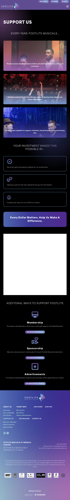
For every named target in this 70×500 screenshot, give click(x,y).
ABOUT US (7, 407)
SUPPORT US (8, 418)
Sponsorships (7, 427)
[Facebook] (4, 433)
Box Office (20, 413)
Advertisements (9, 424)
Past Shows (7, 415)
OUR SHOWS (38, 407)
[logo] (10, 6)
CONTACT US (36, 418)
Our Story (6, 410)
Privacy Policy (35, 491)
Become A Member (10, 422)
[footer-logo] (35, 398)
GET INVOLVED (24, 418)
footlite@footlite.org (60, 446)
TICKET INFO (21, 407)
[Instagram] (8, 433)
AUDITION (48, 407)
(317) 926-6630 (62, 444)
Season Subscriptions (23, 415)
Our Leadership (8, 413)
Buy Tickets (20, 410)
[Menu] (67, 6)
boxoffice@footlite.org (59, 448)
